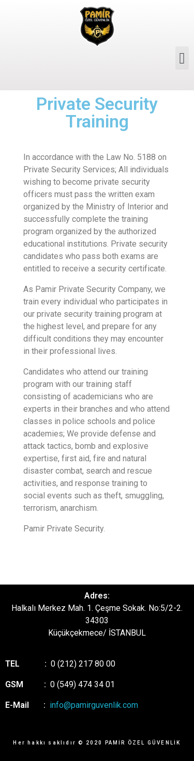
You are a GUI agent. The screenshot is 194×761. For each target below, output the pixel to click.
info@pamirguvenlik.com (94, 705)
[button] (182, 58)
